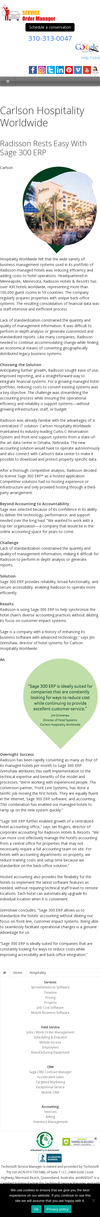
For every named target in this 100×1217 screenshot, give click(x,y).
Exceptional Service (50, 1087)
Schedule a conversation (50, 27)
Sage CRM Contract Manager (50, 1072)
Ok (36, 1209)
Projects (50, 1002)
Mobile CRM (50, 1092)
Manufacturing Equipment (50, 1052)
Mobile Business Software (50, 1012)
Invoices (50, 1111)
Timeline (50, 992)
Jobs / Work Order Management (50, 1032)
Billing (50, 1116)
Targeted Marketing (50, 1082)
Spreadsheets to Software (50, 987)
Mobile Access (50, 1042)
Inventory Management (50, 1122)
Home (17, 972)
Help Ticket (90, 57)
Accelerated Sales (50, 1077)
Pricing (50, 997)
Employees (50, 1047)
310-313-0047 (50, 38)
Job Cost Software (50, 1007)
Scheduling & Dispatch (50, 1037)
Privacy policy (58, 1209)
